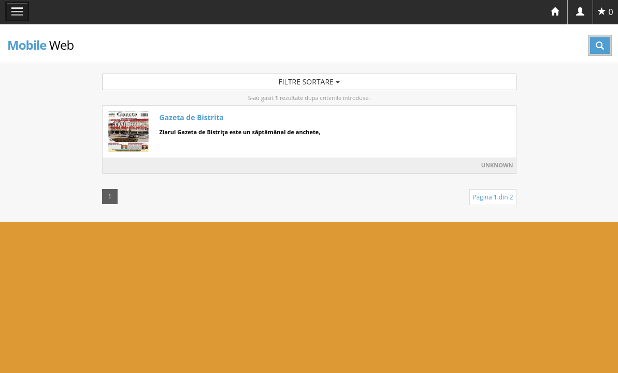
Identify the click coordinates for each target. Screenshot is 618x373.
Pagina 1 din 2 (492, 197)
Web (40, 45)
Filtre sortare (308, 82)
